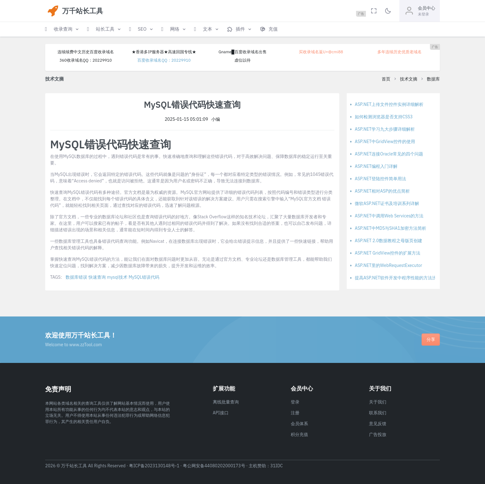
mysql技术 (117, 277)
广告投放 (377, 434)
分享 (431, 339)
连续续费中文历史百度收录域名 (86, 52)
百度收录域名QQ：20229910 (164, 60)
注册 (295, 413)
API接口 (221, 413)
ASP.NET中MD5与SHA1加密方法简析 (390, 228)
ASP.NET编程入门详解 (376, 166)
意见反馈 (377, 423)
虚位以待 (242, 60)
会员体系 (299, 423)
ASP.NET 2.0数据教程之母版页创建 (388, 240)
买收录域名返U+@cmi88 (321, 52)
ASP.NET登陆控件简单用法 (380, 178)
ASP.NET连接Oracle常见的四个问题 (389, 154)
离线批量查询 (226, 402)
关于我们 (377, 402)
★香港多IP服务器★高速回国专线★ (164, 52)
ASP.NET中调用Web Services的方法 (389, 216)
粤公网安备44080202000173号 (214, 466)
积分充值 (299, 434)
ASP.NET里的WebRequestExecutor (388, 265)
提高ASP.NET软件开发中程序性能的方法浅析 (398, 278)
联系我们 (377, 413)
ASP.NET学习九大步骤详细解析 (385, 129)
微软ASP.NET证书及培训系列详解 (387, 203)
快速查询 (97, 277)
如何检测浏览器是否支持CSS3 (384, 117)
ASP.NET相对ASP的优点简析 (382, 191)
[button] (62, 29)
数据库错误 (76, 277)
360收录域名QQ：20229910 (85, 60)
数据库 (433, 79)
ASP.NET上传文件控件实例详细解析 (389, 104)
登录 (295, 402)
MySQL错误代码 (144, 277)
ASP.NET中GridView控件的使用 (385, 141)
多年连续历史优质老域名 (399, 52)
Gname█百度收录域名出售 (242, 52)
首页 (386, 79)
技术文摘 (408, 79)
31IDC (276, 466)
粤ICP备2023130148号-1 (154, 466)
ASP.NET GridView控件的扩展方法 (387, 253)
